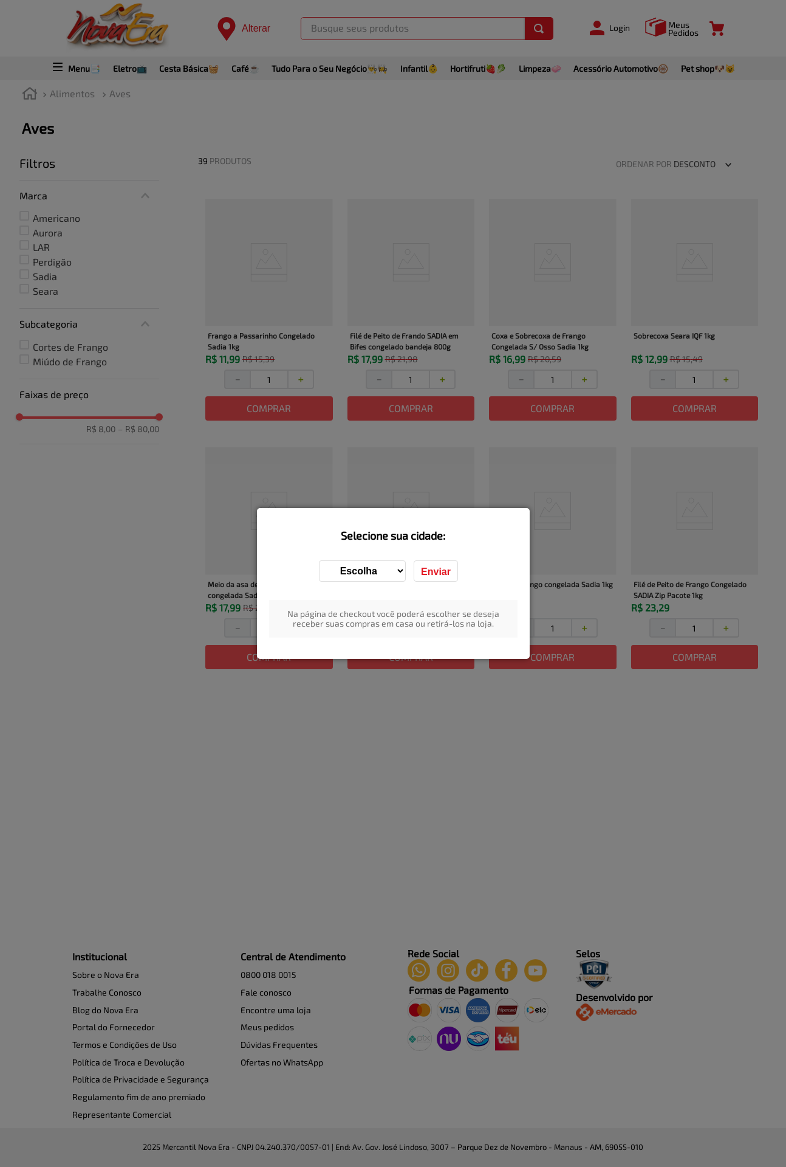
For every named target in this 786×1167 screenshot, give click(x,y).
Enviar (436, 571)
